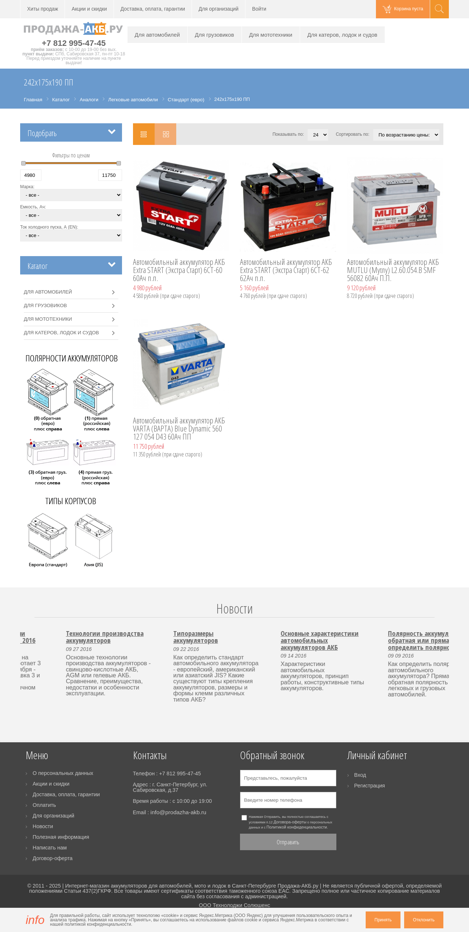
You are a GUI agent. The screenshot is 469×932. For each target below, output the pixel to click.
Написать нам (50, 848)
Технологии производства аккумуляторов (175, 637)
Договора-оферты (290, 822)
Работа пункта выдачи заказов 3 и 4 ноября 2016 (67, 637)
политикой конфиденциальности (97, 924)
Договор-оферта (53, 858)
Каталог (37, 266)
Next (438, 617)
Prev (30, 617)
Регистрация (369, 786)
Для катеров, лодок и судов (342, 35)
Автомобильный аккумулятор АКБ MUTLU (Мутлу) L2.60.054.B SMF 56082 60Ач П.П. (393, 270)
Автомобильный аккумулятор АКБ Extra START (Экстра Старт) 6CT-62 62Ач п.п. (286, 270)
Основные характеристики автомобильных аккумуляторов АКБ (390, 640)
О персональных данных (63, 773)
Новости (234, 609)
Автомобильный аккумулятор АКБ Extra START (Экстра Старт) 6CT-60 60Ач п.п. (179, 270)
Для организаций (219, 9)
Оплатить (44, 805)
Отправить (288, 842)
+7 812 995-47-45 (74, 43)
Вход (360, 775)
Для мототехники (270, 35)
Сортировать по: (352, 134)
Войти (259, 9)
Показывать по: (288, 134)
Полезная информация (61, 837)
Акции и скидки (89, 9)
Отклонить (424, 919)
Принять (383, 919)
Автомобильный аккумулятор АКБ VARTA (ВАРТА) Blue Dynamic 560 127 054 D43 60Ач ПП (179, 428)
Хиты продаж (42, 9)
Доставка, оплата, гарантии (153, 9)
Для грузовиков (214, 35)
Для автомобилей (157, 35)
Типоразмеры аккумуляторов (265, 637)
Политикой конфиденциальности (296, 827)
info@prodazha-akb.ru (178, 812)
